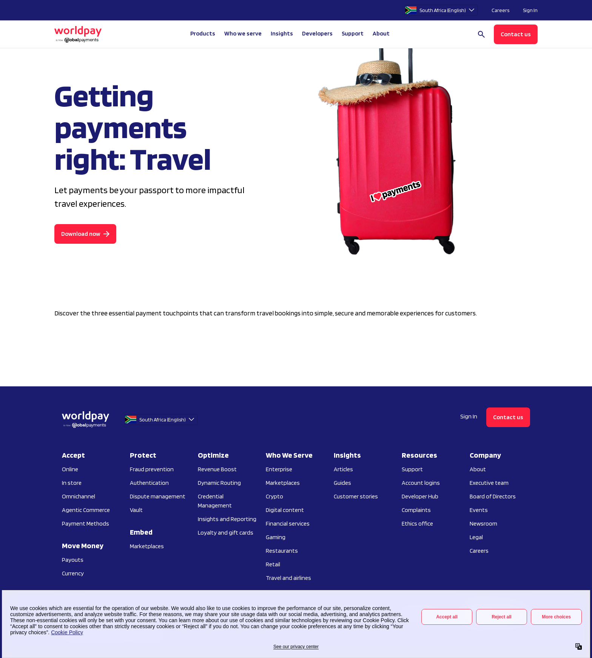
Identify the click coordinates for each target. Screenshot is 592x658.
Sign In (530, 10)
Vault (136, 509)
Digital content (285, 509)
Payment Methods (85, 523)
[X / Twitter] (523, 615)
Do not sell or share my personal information (277, 613)
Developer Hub (420, 496)
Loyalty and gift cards (225, 532)
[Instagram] (473, 615)
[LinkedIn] (490, 615)
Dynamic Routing (219, 482)
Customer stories (356, 496)
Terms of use (202, 613)
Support (353, 33)
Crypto (274, 496)
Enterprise (279, 469)
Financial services (288, 523)
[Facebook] (506, 615)
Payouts (72, 559)
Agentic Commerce (86, 509)
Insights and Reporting (227, 519)
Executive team (489, 482)
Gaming (275, 537)
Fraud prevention (152, 469)
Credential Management (215, 501)
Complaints (416, 509)
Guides (342, 482)
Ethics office (417, 523)
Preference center (420, 613)
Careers (500, 10)
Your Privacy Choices (92, 613)
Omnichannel (78, 496)
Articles (343, 469)
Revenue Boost (217, 469)
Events (479, 509)
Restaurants (282, 550)
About (478, 469)
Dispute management (157, 496)
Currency (73, 573)
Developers (317, 33)
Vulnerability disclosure (362, 613)
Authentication (149, 482)
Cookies (169, 613)
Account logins (421, 482)
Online (70, 469)
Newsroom (483, 523)
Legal (476, 537)
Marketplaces (147, 546)
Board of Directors (493, 496)
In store (72, 482)
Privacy (141, 613)
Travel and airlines (288, 577)
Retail (273, 564)
